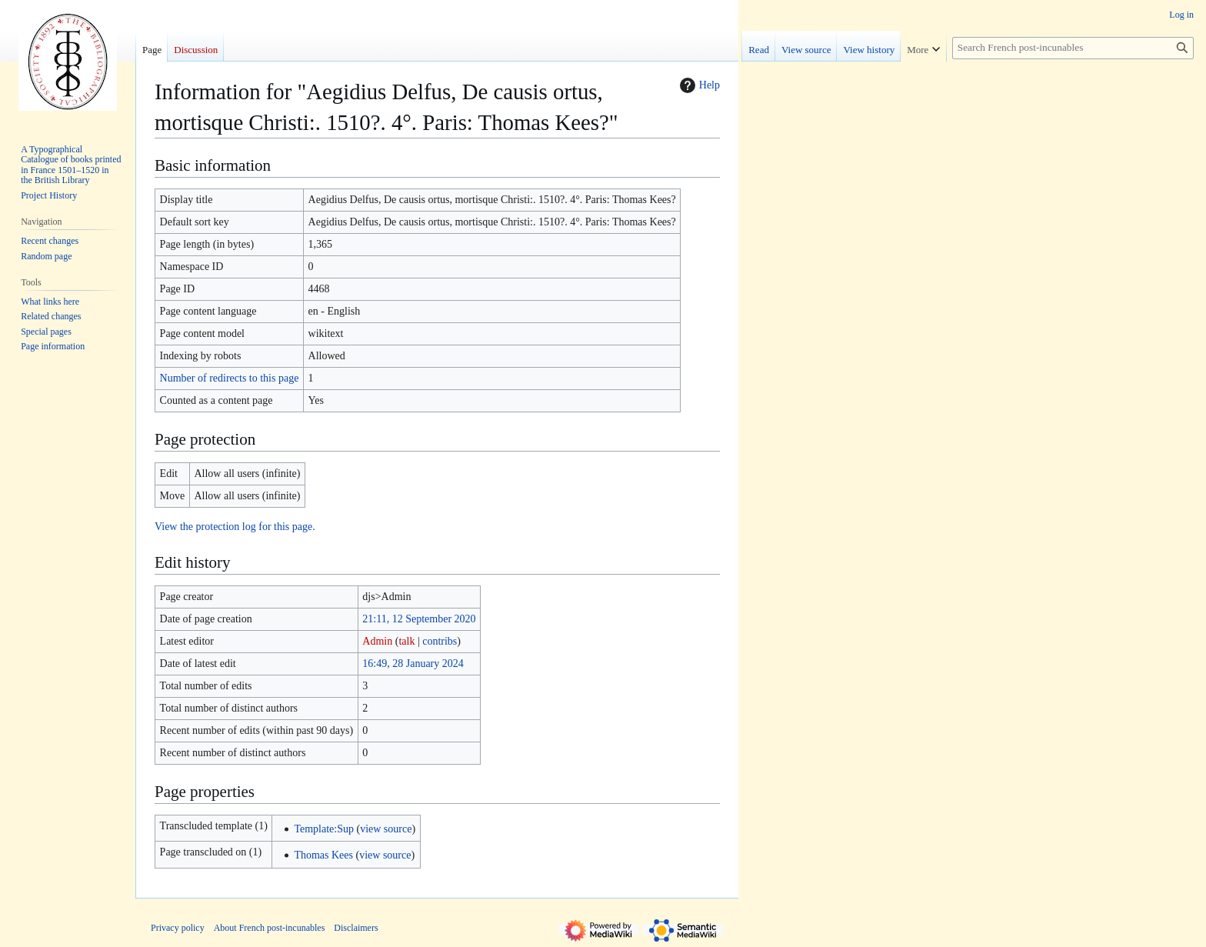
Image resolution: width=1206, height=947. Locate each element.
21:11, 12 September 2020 (418, 619)
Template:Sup (324, 829)
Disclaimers (356, 927)
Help (698, 85)
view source (385, 829)
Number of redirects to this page (229, 378)
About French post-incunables (269, 927)
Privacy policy (178, 927)
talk (406, 641)
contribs (439, 641)
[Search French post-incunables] (1073, 48)
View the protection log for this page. (235, 526)
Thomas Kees (323, 855)
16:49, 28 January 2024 (412, 663)
